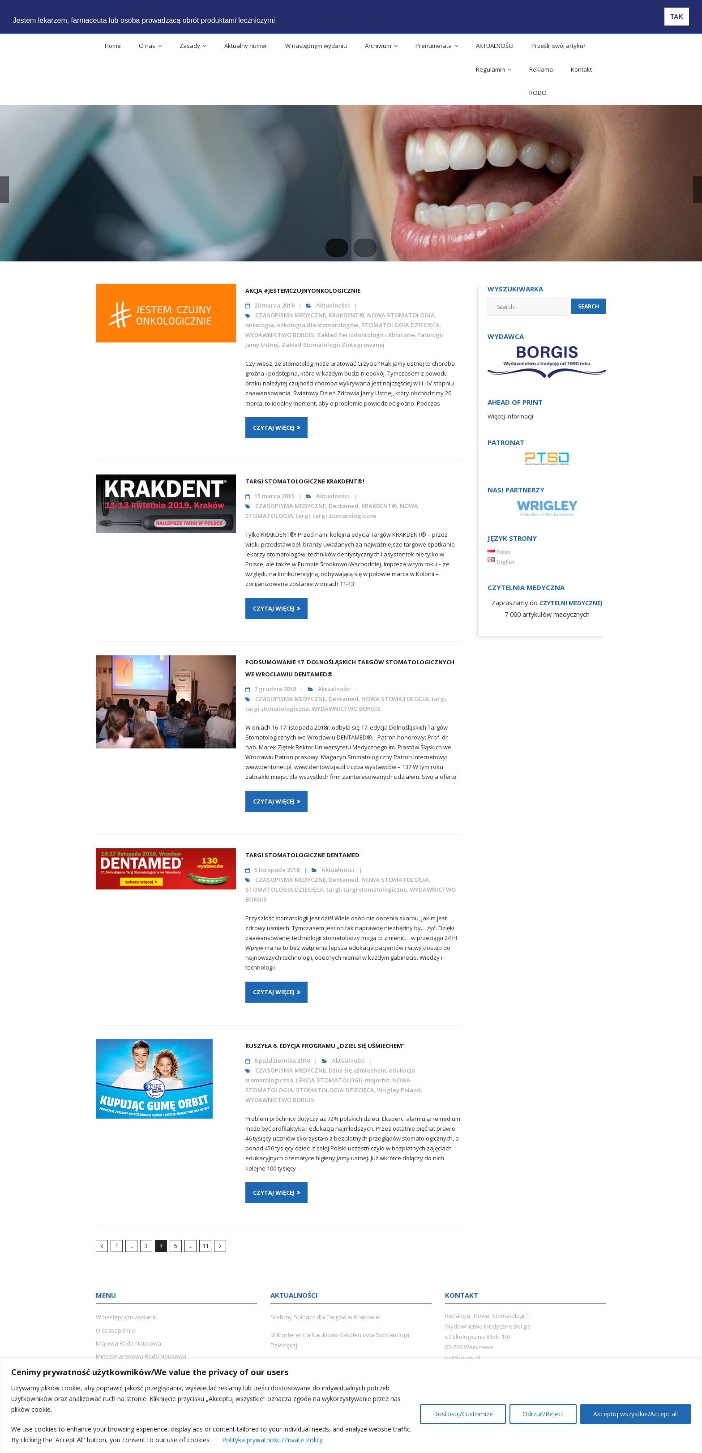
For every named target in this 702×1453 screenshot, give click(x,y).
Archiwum (378, 46)
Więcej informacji (510, 416)
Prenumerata (433, 46)
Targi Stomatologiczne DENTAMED (302, 855)
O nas (147, 46)
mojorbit (377, 1080)
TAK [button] (676, 16)
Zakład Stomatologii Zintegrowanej (333, 345)
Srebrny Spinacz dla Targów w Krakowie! (325, 1317)
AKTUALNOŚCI (495, 46)
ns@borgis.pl (462, 1358)
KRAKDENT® (346, 315)
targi (303, 516)
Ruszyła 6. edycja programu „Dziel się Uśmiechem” (325, 1046)
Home (113, 46)
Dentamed (344, 506)
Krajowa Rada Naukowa (128, 1343)
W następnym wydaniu (316, 46)
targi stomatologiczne (345, 516)
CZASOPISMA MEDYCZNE (290, 315)
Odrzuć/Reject (543, 1414)
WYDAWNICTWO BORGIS (279, 335)
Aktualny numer (245, 46)
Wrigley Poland (399, 1090)
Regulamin (490, 69)
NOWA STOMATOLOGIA (401, 315)
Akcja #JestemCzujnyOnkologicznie (302, 290)
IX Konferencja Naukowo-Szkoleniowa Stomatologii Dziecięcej (339, 1340)
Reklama (541, 69)
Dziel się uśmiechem (357, 1070)
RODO (538, 93)
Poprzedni (102, 1246)
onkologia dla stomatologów (318, 325)
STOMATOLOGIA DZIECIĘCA (400, 325)
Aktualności (332, 305)
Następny (220, 1246)
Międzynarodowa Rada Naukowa (141, 1356)
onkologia (259, 325)
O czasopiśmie (115, 1330)
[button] (286, 14)
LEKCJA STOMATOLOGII (329, 1080)
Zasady (190, 46)
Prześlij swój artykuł (558, 46)
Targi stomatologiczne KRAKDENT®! (304, 481)
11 (205, 1246)
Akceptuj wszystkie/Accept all (635, 1414)
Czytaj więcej (274, 427)
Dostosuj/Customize (463, 1414)
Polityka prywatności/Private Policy (272, 1440)
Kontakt (581, 69)
